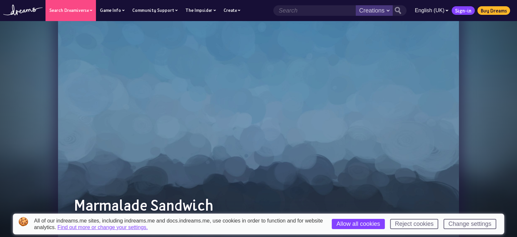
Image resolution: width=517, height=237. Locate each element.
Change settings (469, 224)
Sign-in (463, 10)
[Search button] (400, 10)
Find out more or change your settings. (102, 227)
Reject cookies (414, 224)
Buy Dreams (494, 10)
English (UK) (431, 10)
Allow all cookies (358, 224)
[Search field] (314, 10)
